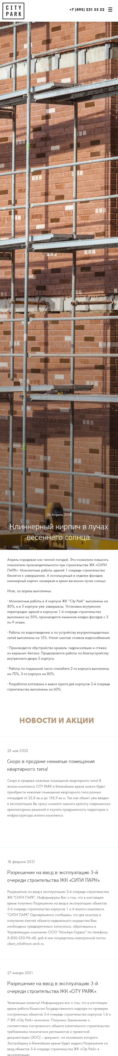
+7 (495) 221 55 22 (86, 9)
